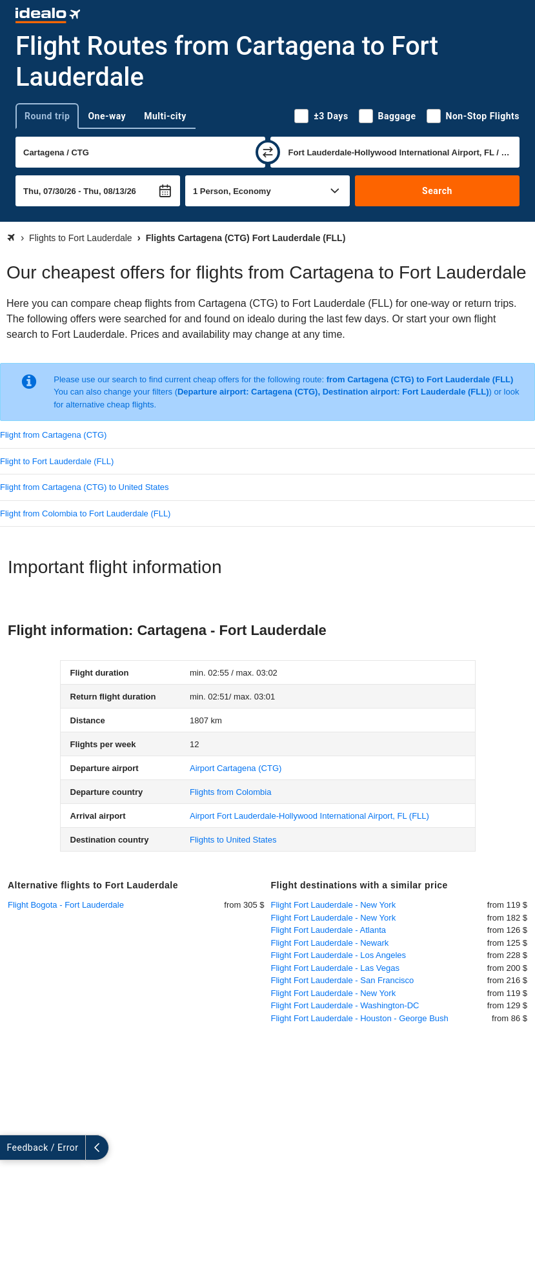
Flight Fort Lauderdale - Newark (330, 943)
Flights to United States (233, 840)
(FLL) (309, 816)
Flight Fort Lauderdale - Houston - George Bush (360, 1018)
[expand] (11, 1147)
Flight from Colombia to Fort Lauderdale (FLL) (85, 513)
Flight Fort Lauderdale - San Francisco (342, 980)
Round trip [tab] (47, 116)
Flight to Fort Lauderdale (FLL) (57, 461)
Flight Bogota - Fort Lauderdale (66, 905)
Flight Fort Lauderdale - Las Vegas (335, 968)
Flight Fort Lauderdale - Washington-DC (345, 1005)
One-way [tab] (107, 116)
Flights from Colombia (230, 792)
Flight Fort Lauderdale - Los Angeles (339, 955)
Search (437, 191)
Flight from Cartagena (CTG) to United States (84, 487)
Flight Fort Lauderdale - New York (333, 905)
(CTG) (235, 768)
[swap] (268, 152)
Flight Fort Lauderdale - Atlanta (329, 930)
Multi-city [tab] (165, 116)
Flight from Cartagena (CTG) (53, 435)
